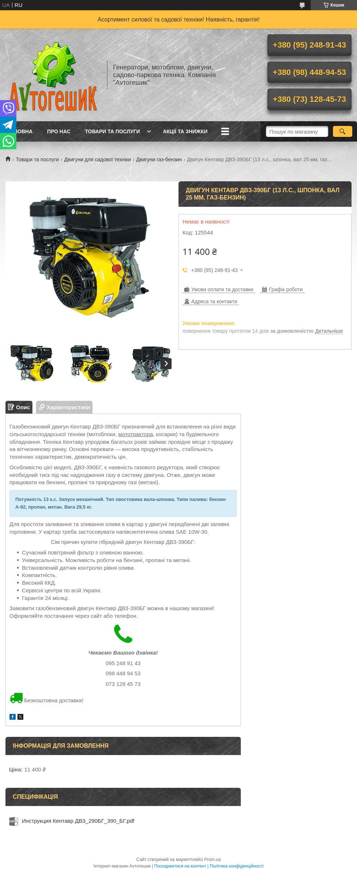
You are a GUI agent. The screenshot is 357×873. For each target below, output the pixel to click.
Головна (19, 131)
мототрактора (135, 434)
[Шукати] (342, 131)
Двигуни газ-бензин (159, 159)
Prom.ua (212, 859)
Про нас (58, 131)
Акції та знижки (185, 131)
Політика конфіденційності (237, 866)
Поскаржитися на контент (180, 866)
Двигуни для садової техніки (97, 159)
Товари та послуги (112, 131)
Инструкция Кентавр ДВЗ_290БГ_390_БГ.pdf (78, 821)
